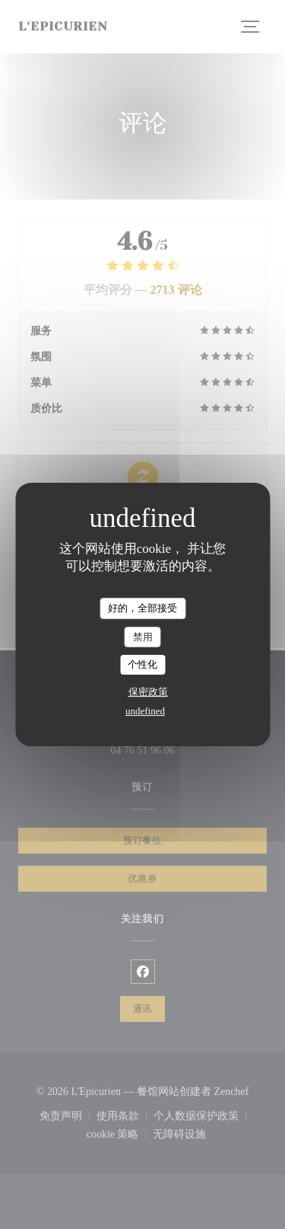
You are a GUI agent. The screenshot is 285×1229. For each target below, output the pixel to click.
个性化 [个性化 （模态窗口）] (142, 664)
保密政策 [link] (148, 691)
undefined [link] (145, 711)
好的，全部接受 (142, 608)
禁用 (143, 637)
